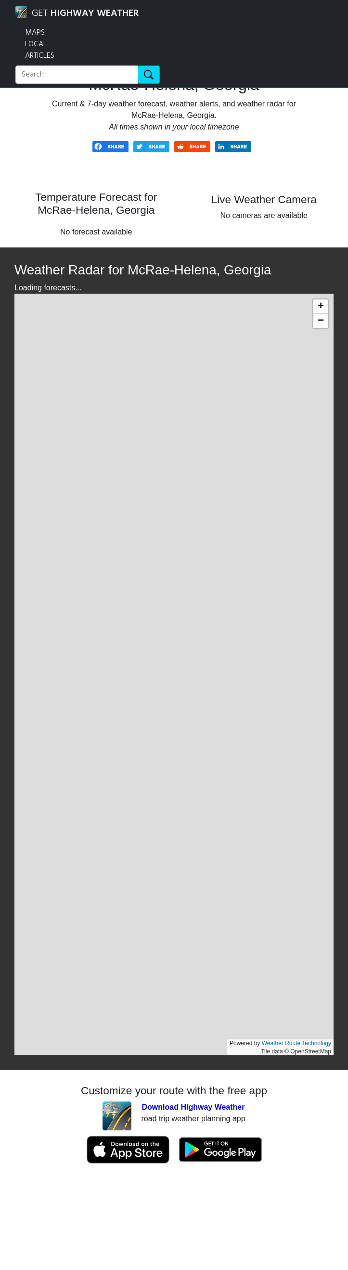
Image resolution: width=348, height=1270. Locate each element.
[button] (320, 306)
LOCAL (36, 44)
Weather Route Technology (296, 1043)
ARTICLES (39, 56)
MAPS (35, 32)
